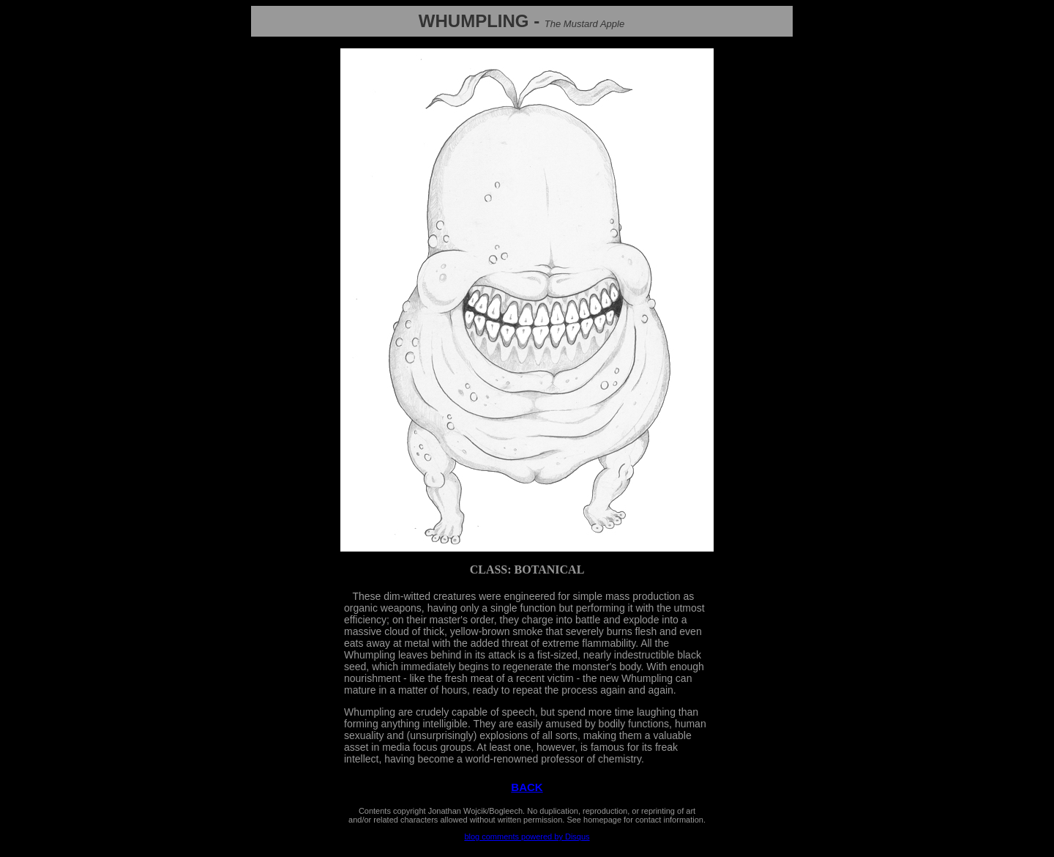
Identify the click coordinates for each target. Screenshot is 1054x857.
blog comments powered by (526, 836)
